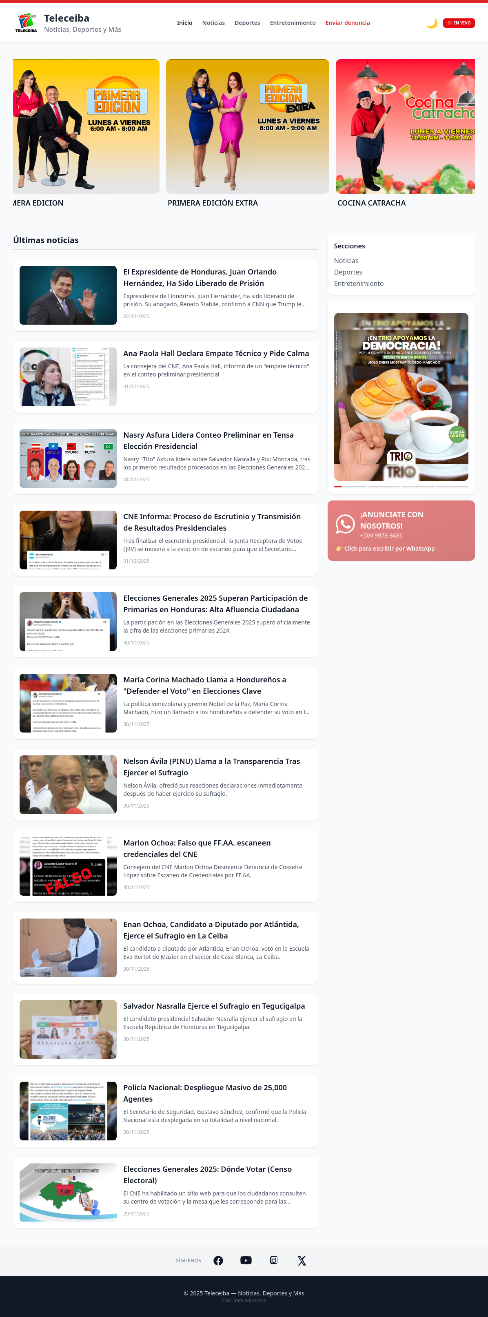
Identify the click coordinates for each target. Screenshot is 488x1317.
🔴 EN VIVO (459, 23)
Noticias (213, 23)
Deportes (247, 23)
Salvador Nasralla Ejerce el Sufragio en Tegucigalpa (214, 1006)
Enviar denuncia (348, 23)
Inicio (185, 23)
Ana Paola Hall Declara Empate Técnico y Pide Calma (216, 353)
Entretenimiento (293, 23)
